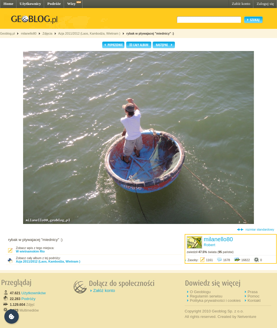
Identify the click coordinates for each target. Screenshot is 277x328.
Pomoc (253, 296)
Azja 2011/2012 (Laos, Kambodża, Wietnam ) (89, 33)
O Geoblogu (200, 292)
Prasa (253, 292)
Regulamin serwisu (206, 296)
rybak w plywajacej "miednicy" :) (150, 33)
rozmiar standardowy (260, 229)
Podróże (54, 3)
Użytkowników (33, 293)
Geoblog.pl (7, 33)
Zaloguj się (265, 3)
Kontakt (254, 300)
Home (8, 3)
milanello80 (28, 33)
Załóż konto (241, 3)
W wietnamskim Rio (30, 251)
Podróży (28, 299)
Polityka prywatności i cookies (215, 300)
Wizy (71, 3)
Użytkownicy (30, 3)
